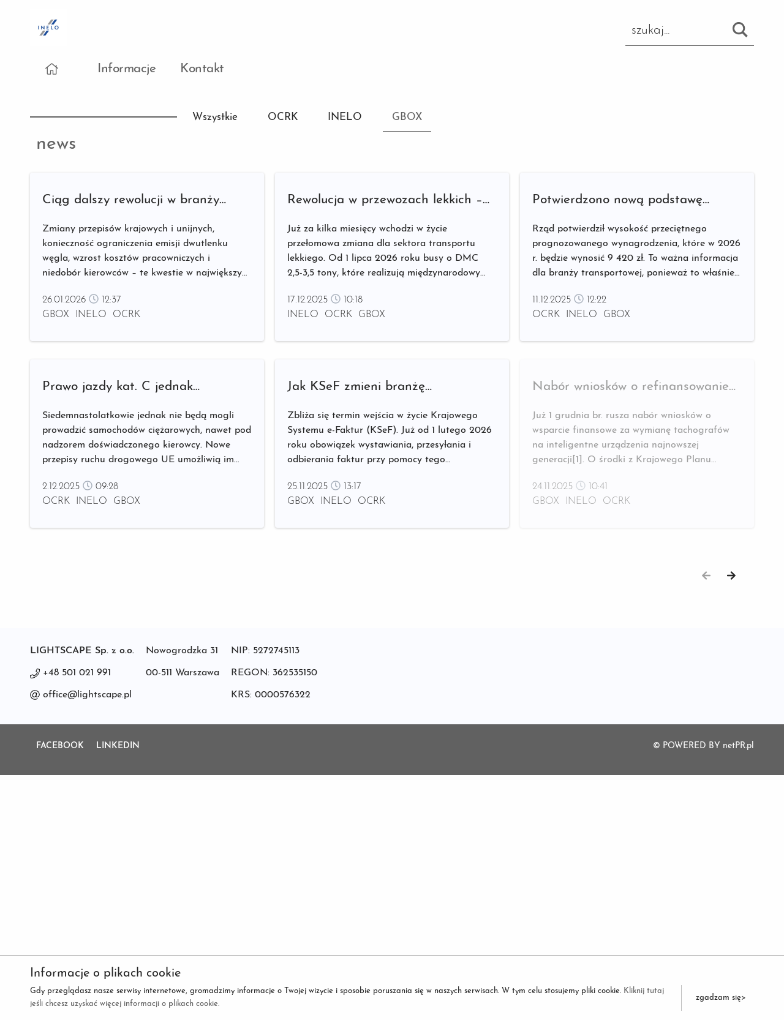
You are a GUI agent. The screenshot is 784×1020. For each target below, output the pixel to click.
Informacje (126, 68)
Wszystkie (215, 117)
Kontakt (202, 68)
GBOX (407, 117)
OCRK (283, 117)
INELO (345, 117)
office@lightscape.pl (87, 940)
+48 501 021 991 (77, 918)
